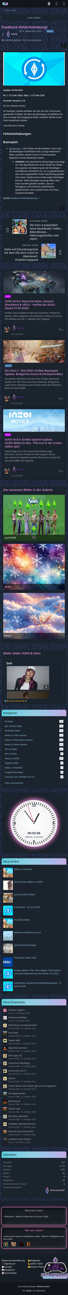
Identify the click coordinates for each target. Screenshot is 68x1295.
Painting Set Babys (17, 1017)
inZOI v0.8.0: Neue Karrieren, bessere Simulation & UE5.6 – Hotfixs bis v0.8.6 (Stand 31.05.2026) (30, 304)
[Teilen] (63, 45)
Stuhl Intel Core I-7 (17, 1070)
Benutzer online (34, 1210)
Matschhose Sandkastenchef (22, 1025)
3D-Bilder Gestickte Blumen (22, 1123)
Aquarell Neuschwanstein (21, 1131)
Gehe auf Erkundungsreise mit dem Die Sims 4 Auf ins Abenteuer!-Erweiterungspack (21, 254)
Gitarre (11, 1078)
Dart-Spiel (13, 1032)
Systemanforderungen (25, 945)
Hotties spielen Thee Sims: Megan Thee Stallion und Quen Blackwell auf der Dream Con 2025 (37, 972)
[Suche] (49, 4)
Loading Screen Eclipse (19, 1139)
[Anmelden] (56, 4)
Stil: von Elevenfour (34, 1290)
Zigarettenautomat (17, 1047)
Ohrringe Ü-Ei (15, 1055)
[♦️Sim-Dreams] (5, 4)
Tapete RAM (14, 1040)
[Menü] (64, 4)
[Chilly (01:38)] (7, 1244)
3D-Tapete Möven (17, 1093)
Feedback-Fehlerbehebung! (23, 198)
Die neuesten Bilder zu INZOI (28, 881)
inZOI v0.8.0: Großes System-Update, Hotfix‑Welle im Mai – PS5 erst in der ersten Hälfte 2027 (33, 443)
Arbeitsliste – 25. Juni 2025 (27, 907)
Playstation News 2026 (25, 957)
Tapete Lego (14, 1108)
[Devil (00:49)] (22, 1244)
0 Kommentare (33, 40)
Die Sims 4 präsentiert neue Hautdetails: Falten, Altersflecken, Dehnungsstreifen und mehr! (46, 232)
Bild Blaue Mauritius (18, 1116)
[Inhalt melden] (62, 208)
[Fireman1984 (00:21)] (30, 1244)
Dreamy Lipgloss (16, 1009)
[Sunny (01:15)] (14, 1244)
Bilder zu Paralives (23, 869)
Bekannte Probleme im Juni (27, 932)
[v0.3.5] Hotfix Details (24, 894)
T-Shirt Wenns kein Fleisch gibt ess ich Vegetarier (32, 1085)
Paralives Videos (22, 919)
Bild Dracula (14, 1101)
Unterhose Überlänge (19, 1063)
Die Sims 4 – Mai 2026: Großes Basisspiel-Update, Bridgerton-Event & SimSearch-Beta (34, 372)
